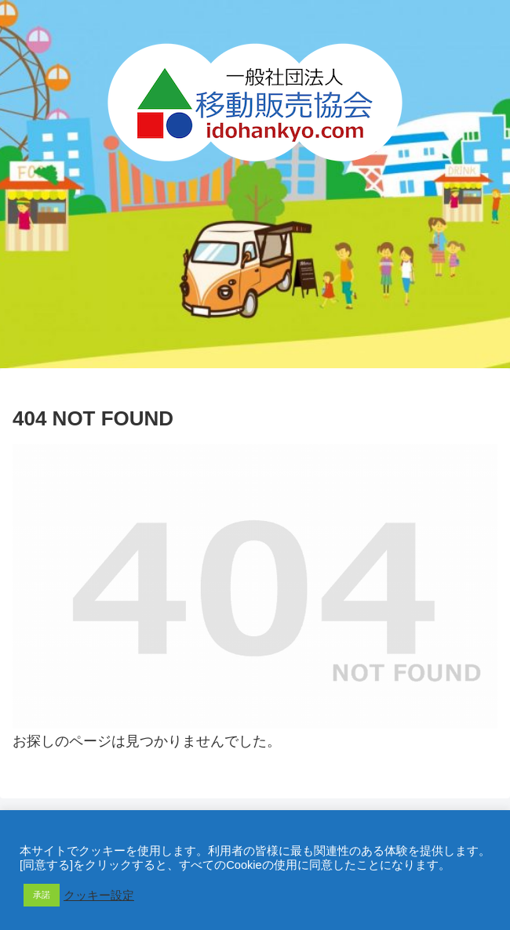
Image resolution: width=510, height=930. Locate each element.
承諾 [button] (41, 894)
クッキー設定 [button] (99, 895)
